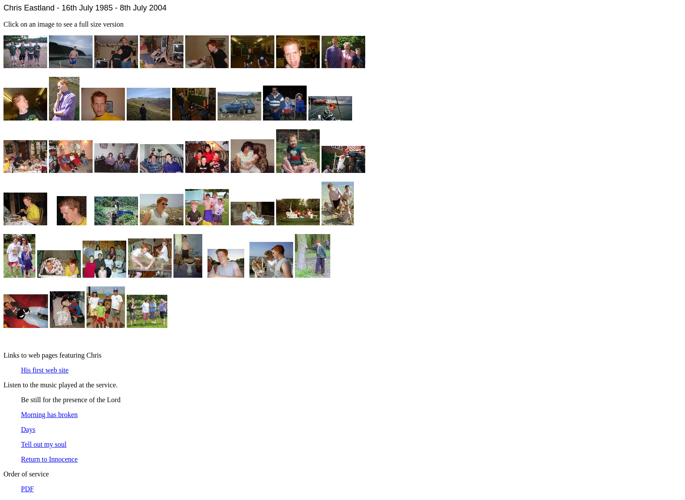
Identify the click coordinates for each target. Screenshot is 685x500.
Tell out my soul (43, 444)
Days (28, 429)
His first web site (45, 370)
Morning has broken (49, 414)
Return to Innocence (49, 459)
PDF (27, 489)
